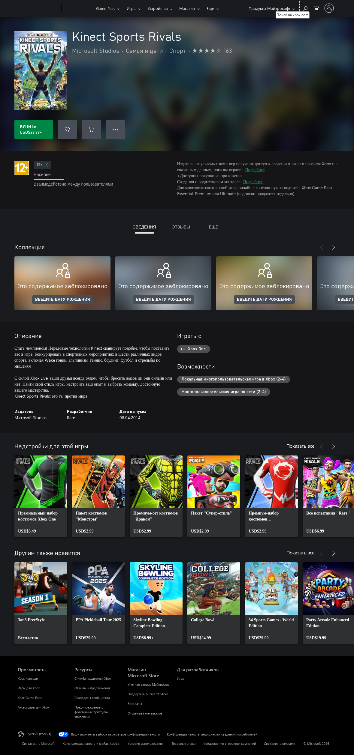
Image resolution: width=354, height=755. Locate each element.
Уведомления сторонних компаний (230, 743)
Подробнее (255, 169)
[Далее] (334, 247)
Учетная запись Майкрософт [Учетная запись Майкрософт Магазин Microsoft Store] (149, 684)
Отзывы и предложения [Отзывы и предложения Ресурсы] (92, 688)
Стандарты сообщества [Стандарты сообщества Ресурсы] (92, 698)
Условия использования (146, 743)
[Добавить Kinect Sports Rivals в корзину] (91, 129)
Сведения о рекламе (279, 743)
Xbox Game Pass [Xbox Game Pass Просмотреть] (30, 698)
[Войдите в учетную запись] (329, 8)
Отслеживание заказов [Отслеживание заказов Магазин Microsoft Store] (145, 713)
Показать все (300, 446)
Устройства (158, 8)
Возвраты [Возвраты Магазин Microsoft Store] (135, 704)
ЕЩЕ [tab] (213, 227)
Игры (131, 8)
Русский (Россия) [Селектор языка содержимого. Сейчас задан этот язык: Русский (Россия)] (39, 734)
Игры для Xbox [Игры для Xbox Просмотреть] (29, 688)
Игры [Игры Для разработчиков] (181, 678)
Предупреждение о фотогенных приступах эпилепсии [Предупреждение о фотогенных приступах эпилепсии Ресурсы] (91, 712)
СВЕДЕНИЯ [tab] (144, 227)
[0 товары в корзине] (316, 8)
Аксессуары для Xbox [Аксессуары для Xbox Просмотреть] (33, 707)
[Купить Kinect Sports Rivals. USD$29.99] (33, 129)
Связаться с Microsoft (38, 743)
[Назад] (322, 247)
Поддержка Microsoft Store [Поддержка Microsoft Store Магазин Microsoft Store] (148, 694)
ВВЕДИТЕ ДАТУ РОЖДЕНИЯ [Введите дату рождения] (62, 299)
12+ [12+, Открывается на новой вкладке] (42, 165)
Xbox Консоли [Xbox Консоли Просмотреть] (28, 678)
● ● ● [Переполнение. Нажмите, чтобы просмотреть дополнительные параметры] (115, 129)
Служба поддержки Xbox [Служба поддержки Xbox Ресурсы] (92, 678)
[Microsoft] (38, 8)
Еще (210, 8)
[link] (40, 496)
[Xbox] (78, 8)
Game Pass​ (105, 8)
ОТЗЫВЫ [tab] (181, 227)
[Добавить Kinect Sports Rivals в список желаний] (67, 129)
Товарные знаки (183, 743)
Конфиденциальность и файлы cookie (91, 743)
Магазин (187, 8)
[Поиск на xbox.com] (304, 7)
